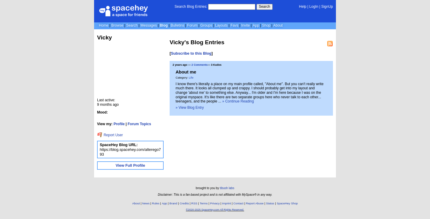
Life (191, 77)
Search (264, 6)
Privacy (214, 203)
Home (103, 25)
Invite (245, 25)
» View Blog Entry (190, 107)
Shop (266, 25)
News (146, 203)
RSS (194, 203)
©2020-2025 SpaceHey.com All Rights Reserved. (215, 209)
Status (270, 203)
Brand (173, 203)
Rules (155, 203)
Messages (148, 25)
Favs (234, 25)
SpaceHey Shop (287, 203)
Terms (204, 203)
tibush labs (227, 188)
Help (302, 6)
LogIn (313, 6)
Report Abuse (254, 203)
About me (186, 71)
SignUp (327, 6)
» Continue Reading (238, 101)
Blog (164, 25)
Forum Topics (139, 124)
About (277, 25)
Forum (192, 25)
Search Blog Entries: (191, 6)
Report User (110, 135)
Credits (184, 203)
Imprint (226, 203)
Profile (119, 124)
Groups (206, 25)
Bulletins (177, 25)
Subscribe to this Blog (191, 53)
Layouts (221, 25)
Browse (117, 25)
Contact (239, 203)
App (256, 25)
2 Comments (199, 64)
